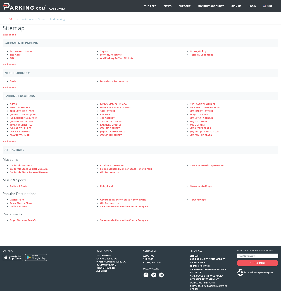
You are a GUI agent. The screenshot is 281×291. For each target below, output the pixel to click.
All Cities (102, 270)
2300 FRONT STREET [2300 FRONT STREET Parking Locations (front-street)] (111, 121)
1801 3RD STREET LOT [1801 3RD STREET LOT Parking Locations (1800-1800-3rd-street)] (22, 124)
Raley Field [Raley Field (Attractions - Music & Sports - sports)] (106, 186)
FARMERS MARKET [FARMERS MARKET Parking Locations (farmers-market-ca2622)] (110, 124)
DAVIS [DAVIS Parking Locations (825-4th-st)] (13, 104)
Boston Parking (106, 264)
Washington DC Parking (111, 261)
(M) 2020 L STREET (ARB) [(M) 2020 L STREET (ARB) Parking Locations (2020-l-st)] (23, 114)
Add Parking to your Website (207, 259)
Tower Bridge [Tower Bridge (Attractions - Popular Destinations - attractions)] (198, 199)
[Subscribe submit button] (257, 263)
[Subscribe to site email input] (257, 256)
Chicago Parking (106, 258)
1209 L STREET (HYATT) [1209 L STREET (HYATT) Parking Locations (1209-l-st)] (22, 111)
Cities (167, 6)
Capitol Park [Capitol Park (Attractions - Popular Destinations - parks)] (17, 199)
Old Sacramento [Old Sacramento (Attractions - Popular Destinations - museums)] (109, 203)
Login (252, 6)
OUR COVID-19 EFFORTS (203, 282)
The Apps (150, 6)
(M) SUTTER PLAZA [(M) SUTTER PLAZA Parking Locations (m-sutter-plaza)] (200, 128)
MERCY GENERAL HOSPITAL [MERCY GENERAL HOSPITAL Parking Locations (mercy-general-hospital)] (115, 107)
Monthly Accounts (211, 6)
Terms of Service (200, 266)
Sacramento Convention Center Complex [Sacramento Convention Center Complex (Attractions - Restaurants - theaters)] (124, 220)
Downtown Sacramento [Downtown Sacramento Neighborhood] (114, 81)
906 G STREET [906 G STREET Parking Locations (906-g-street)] (197, 124)
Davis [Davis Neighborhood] (13, 81)
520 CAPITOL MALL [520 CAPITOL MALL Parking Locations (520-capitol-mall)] (20, 135)
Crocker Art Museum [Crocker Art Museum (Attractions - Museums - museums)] (112, 165)
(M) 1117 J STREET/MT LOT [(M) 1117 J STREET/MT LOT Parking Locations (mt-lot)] (204, 131)
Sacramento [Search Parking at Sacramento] (57, 9)
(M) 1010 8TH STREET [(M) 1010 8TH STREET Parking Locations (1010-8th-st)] (201, 111)
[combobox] (140, 20)
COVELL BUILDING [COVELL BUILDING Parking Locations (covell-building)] (20, 131)
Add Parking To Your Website (117, 58)
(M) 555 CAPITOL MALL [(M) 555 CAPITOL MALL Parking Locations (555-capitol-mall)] (22, 121)
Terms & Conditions (201, 54)
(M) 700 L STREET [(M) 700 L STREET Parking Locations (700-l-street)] (199, 121)
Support (184, 6)
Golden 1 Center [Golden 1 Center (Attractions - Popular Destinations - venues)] (19, 206)
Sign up (236, 6)
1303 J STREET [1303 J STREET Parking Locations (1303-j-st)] (107, 111)
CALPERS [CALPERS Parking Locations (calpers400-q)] (105, 114)
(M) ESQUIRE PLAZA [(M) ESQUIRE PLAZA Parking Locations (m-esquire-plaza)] (201, 135)
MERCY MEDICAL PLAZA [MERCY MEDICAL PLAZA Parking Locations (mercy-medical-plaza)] (113, 104)
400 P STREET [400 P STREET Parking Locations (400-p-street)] (107, 118)
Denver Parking (106, 267)
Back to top (9, 34)
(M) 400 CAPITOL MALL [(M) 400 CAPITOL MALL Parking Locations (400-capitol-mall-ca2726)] (112, 131)
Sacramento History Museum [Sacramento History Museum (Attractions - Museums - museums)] (207, 165)
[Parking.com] (24, 6)
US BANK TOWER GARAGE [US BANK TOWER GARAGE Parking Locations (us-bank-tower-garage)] (205, 107)
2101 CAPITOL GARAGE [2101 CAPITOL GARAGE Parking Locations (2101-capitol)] (202, 104)
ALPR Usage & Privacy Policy (206, 275)
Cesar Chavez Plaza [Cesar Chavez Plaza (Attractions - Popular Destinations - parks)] (21, 203)
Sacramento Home (21, 51)
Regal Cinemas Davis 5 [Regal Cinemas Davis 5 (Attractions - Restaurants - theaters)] (22, 220)
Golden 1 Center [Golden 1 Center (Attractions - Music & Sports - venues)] (19, 186)
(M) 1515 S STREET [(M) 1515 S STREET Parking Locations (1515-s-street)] (110, 128)
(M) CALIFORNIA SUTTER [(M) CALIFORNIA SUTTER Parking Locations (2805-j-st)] (23, 118)
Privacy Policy (198, 51)
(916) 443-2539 (153, 262)
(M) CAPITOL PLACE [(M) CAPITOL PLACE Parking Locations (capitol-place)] (20, 128)
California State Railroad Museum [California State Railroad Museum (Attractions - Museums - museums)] (29, 172)
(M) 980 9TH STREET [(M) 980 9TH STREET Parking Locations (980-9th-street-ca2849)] (111, 135)
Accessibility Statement (204, 279)
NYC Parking (103, 255)
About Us (148, 255)
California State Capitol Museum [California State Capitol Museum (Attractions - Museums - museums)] (29, 168)
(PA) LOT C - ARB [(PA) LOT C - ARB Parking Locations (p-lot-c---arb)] (199, 114)
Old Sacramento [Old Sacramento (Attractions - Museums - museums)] (109, 172)
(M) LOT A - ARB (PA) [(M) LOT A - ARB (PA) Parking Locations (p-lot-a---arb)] (201, 118)
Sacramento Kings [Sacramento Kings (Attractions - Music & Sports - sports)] (200, 186)
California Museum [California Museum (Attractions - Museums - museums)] (21, 165)
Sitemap (194, 255)
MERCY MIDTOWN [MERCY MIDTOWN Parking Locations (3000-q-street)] (20, 107)
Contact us (150, 250)
